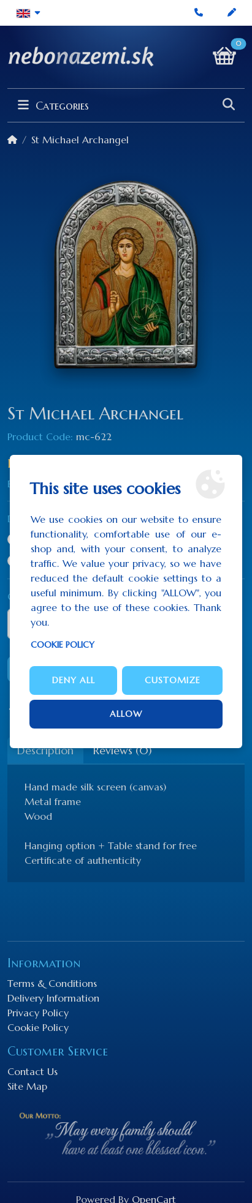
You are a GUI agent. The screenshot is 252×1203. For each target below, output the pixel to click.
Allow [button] (126, 713)
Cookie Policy (62, 644)
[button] (28, 13)
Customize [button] (172, 680)
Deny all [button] (73, 680)
